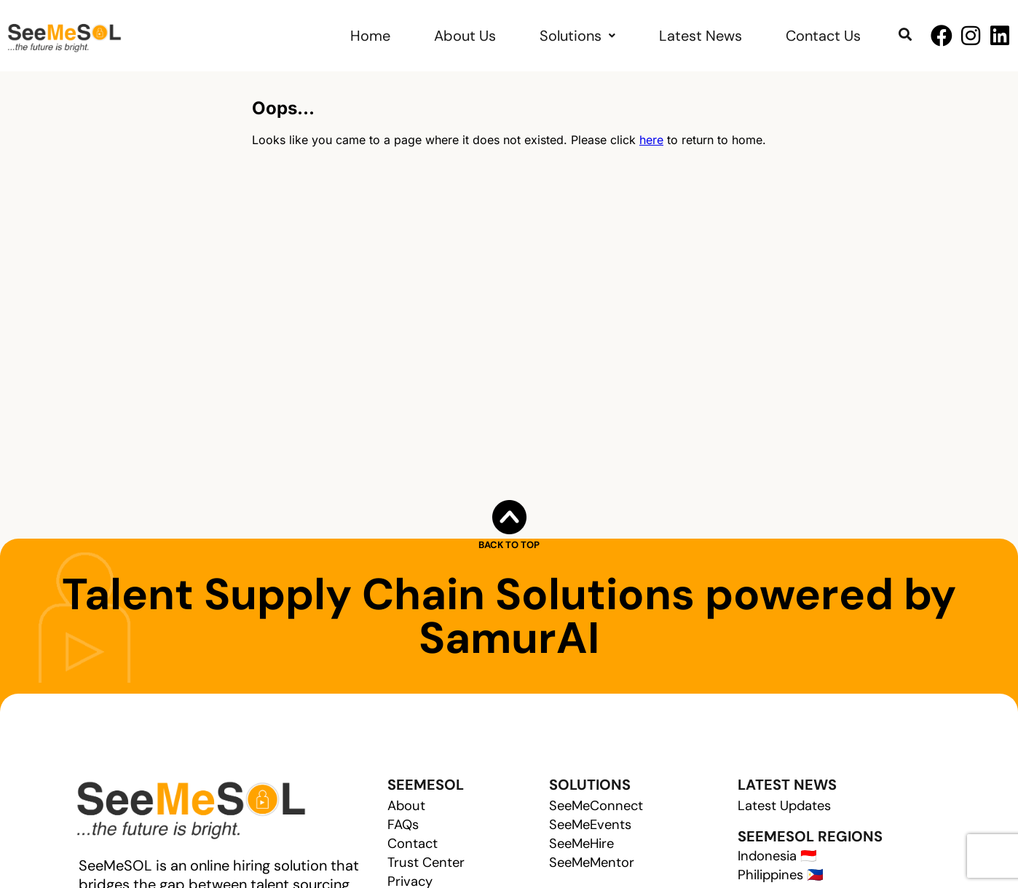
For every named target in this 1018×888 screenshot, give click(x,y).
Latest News (700, 35)
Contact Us (823, 35)
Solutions (577, 35)
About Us (465, 35)
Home (370, 35)
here (651, 139)
